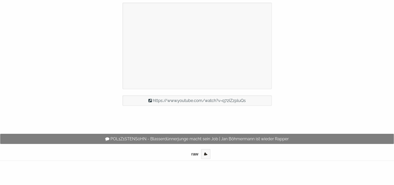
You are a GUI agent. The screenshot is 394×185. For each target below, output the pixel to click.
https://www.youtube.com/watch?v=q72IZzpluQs (197, 100)
